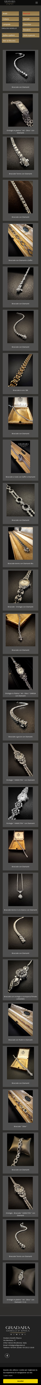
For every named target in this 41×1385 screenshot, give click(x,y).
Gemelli (26, 19)
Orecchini (27, 24)
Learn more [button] (7, 1375)
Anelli (5, 13)
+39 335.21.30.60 (28, 1347)
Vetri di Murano (9, 40)
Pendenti (27, 30)
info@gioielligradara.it (16, 1345)
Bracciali (26, 13)
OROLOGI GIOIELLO (9, 28)
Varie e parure (29, 35)
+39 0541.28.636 (16, 1347)
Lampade (6, 24)
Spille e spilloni (9, 35)
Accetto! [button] (20, 1381)
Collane (6, 19)
